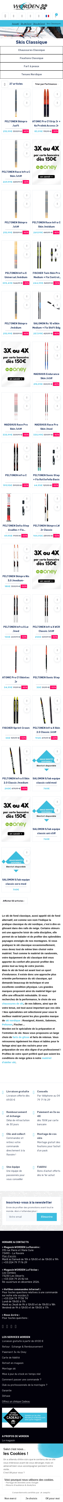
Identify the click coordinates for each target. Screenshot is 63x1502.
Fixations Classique (31, 58)
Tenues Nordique (31, 74)
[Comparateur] (39, 16)
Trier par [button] (46, 84)
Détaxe (6, 1396)
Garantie (7, 1390)
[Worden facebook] (11, 1326)
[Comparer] (27, 102)
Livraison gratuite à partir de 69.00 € (22, 1341)
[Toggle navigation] (5, 16)
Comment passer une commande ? (21, 1379)
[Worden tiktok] (3, 1326)
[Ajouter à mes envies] (27, 94)
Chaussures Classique (31, 50)
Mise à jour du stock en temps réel (21, 1374)
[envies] (30, 16)
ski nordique (13, 1020)
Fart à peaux (31, 66)
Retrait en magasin (13, 1363)
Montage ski (9, 1368)
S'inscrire (47, 1216)
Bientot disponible (46, 765)
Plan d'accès (9, 1256)
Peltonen (7, 1024)
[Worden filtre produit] (4, 84)
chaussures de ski (12, 1003)
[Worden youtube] (16, 1326)
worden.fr (23, 1295)
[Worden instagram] (7, 1326)
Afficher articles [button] (13, 901)
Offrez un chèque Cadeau (16, 1401)
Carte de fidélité (11, 1357)
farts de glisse (21, 1037)
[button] (13, 16)
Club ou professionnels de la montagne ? (24, 1385)
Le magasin (8, 1440)
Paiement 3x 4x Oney (14, 1352)
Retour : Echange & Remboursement (22, 1346)
